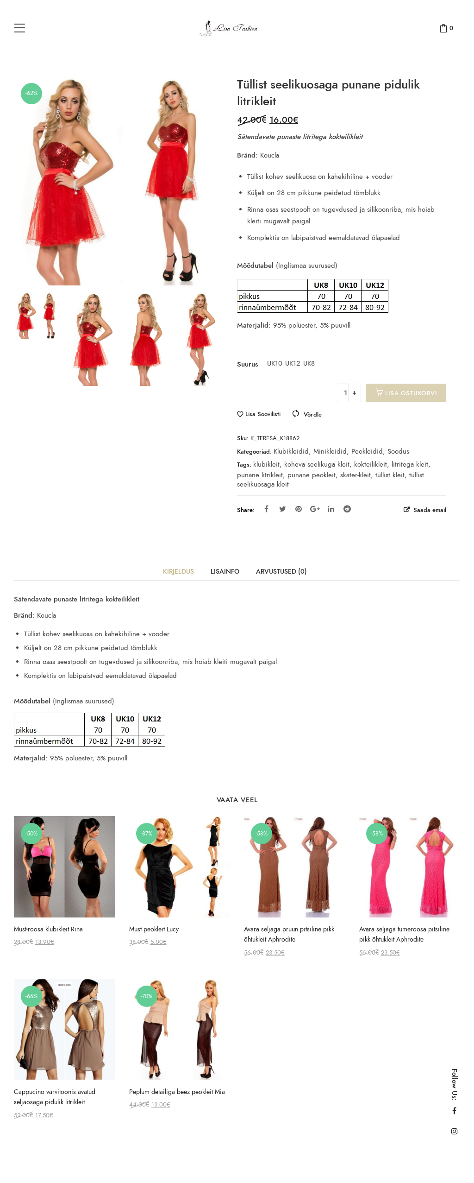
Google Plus (315, 508)
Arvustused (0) (281, 571)
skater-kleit (355, 475)
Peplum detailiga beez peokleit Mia (177, 1092)
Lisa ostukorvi (411, 393)
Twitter (282, 508)
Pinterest (298, 508)
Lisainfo (225, 571)
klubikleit (266, 464)
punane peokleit (311, 475)
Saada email (429, 510)
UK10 (272, 363)
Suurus (247, 364)
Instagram (454, 1131)
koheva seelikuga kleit (316, 464)
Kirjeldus (178, 571)
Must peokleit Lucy (154, 929)
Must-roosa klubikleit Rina (48, 929)
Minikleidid (330, 451)
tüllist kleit (390, 475)
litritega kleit (410, 464)
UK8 (308, 363)
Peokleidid (367, 451)
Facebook (266, 508)
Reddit (347, 508)
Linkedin (331, 508)
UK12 (290, 363)
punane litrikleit (260, 475)
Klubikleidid (291, 451)
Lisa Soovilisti (263, 414)
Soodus (398, 451)
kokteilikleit (370, 464)
